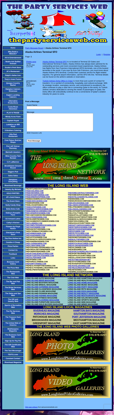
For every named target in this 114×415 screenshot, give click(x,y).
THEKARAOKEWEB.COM (78, 206)
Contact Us (12, 250)
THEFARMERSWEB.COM (35, 237)
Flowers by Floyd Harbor (13, 228)
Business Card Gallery (13, 263)
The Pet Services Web (13, 312)
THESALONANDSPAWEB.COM (80, 249)
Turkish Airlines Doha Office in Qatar (58, 81)
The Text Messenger (13, 351)
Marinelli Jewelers (13, 152)
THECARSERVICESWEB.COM (37, 217)
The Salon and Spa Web (13, 294)
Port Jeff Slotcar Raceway (13, 147)
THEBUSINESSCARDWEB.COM (38, 215)
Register (106, 54)
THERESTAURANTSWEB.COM (80, 247)
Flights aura (31, 62)
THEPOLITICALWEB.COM (78, 237)
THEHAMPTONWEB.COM (35, 267)
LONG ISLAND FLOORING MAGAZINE (42, 303)
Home (13, 48)
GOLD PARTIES (12, 193)
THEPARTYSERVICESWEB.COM (81, 229)
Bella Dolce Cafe (13, 209)
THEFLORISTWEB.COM (35, 249)
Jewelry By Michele (13, 189)
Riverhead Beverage (13, 186)
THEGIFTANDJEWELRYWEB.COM (39, 257)
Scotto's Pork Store (13, 68)
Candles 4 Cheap (13, 242)
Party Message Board (34, 48)
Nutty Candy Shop (12, 205)
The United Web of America (12, 324)
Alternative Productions (13, 102)
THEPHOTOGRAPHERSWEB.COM (82, 233)
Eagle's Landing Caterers (13, 96)
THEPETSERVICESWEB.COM (80, 231)
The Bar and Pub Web (13, 283)
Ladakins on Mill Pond (13, 125)
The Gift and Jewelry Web (13, 300)
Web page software (31, 410)
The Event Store (12, 201)
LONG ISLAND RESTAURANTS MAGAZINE (87, 299)
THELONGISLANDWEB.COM (79, 213)
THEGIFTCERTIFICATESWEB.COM (39, 259)
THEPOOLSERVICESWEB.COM (81, 239)
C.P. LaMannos (13, 162)
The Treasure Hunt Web (12, 318)
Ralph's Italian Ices (13, 75)
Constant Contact (13, 358)
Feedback (13, 254)
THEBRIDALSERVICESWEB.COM (39, 213)
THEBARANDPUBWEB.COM (37, 198)
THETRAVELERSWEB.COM (79, 269)
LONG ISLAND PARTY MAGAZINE (83, 290)
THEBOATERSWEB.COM (35, 211)
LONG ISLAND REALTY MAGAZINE (83, 297)
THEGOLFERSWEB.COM (35, 261)
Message (30, 112)
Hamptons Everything (13, 181)
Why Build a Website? (13, 53)
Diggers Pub (13, 172)
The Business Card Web (13, 336)
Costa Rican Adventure (13, 108)
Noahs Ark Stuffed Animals (12, 63)
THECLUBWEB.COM (33, 227)
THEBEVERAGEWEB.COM (36, 204)
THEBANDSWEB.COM (34, 196)
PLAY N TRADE (13, 113)
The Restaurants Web (13, 273)
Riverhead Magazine (13, 362)
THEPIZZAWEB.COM (76, 235)
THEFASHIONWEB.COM (35, 239)
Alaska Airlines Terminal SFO (55, 62)
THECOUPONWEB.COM (35, 231)
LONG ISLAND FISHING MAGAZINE (41, 299)
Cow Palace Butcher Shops (13, 141)
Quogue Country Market (13, 84)
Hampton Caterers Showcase (12, 90)
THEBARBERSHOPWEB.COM (37, 200)
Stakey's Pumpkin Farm (13, 214)
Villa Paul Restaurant (13, 135)
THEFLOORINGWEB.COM (36, 247)
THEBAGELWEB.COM (34, 194)
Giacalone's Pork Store (13, 234)
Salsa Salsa (13, 176)
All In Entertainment (13, 58)
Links (13, 258)
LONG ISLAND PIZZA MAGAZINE (82, 295)
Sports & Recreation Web (13, 306)
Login (98, 54)
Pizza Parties (13, 246)
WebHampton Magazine (12, 330)
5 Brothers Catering (13, 130)
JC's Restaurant (13, 71)
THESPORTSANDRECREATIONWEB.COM (85, 255)
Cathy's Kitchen (12, 223)
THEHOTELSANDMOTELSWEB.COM (83, 200)
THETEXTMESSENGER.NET (79, 263)
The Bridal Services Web (13, 288)
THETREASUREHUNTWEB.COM (81, 271)
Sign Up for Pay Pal (13, 341)
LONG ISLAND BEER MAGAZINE (40, 284)
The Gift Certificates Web (13, 346)
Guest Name (32, 105)
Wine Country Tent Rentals (13, 157)
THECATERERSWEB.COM (36, 221)
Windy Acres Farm (13, 117)
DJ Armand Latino (13, 219)
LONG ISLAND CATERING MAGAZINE (42, 290)
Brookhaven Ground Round (13, 167)
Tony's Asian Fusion (13, 79)
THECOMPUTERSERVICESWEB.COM (40, 229)
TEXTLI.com (13, 355)
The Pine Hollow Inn (13, 238)
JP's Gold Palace (13, 197)
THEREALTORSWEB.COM (78, 243)
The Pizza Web (13, 268)
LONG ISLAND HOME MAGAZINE (82, 286)
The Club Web (13, 278)
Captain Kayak (13, 121)
